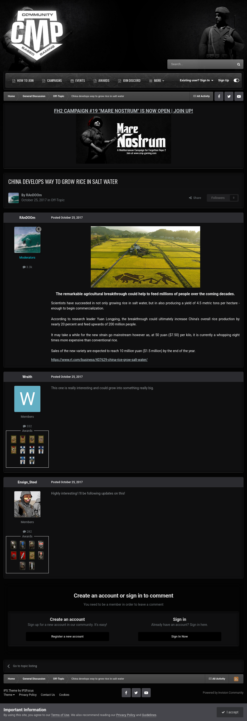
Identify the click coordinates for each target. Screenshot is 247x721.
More (156, 80)
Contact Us (48, 694)
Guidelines (149, 715)
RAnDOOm (34, 195)
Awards (101, 80)
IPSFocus (28, 690)
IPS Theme (10, 690)
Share (195, 198)
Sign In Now (179, 636)
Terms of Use (60, 715)
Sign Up (223, 80)
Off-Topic (58, 200)
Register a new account (67, 636)
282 (27, 531)
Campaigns (52, 80)
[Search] (189, 64)
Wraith (27, 377)
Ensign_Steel (27, 482)
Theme (9, 694)
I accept (230, 712)
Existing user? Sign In (196, 80)
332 (27, 426)
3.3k (27, 267)
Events (77, 80)
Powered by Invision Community (223, 692)
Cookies (64, 694)
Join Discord (129, 80)
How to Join (23, 80)
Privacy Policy (28, 694)
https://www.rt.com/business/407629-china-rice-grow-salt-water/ (99, 360)
